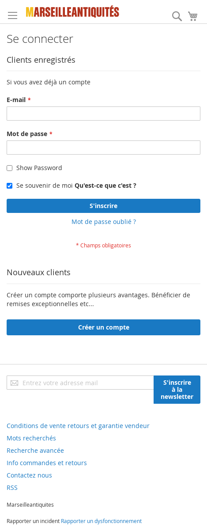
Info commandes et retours (47, 463)
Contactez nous (29, 475)
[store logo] (72, 11)
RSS (12, 487)
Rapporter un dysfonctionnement (101, 520)
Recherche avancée (35, 450)
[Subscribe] (177, 389)
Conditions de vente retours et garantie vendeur (78, 425)
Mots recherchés (31, 438)
